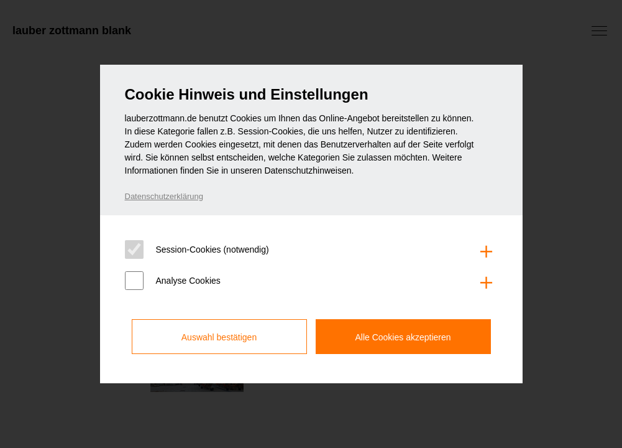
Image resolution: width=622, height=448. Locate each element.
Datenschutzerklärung (164, 196)
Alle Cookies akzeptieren (402, 337)
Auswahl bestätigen (219, 337)
